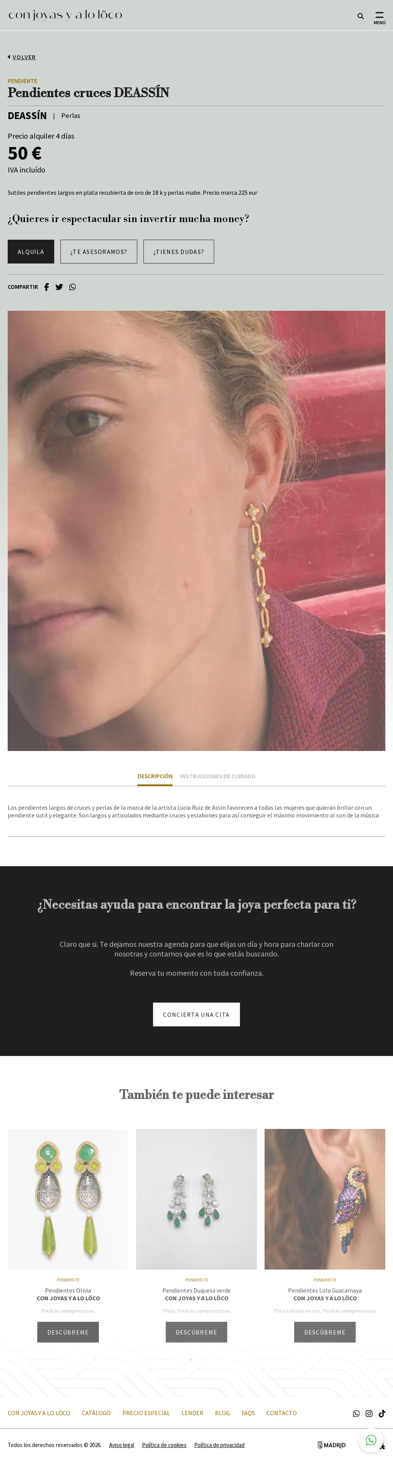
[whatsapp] (72, 286)
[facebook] (46, 286)
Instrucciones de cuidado (218, 776)
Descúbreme (68, 1332)
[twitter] (59, 286)
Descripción (155, 776)
